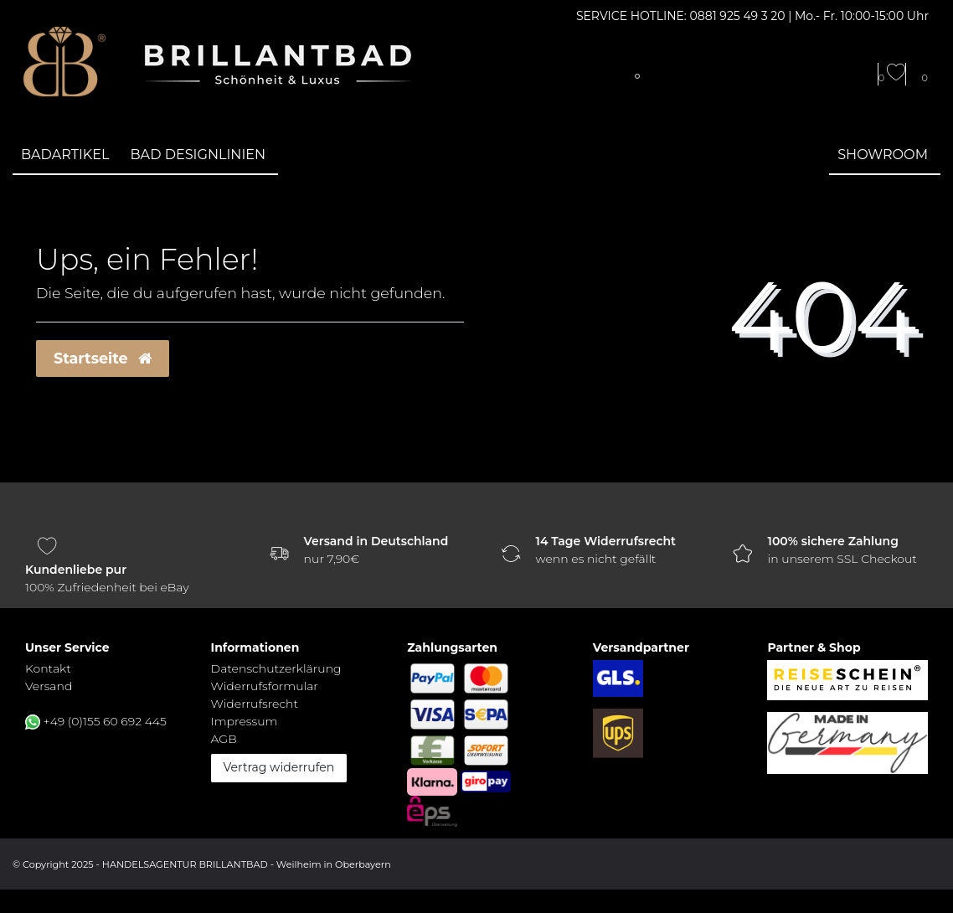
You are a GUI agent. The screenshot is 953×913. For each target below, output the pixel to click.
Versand (48, 686)
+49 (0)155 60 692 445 (105, 721)
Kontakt (48, 668)
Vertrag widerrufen (279, 767)
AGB (224, 738)
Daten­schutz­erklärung (276, 668)
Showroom (882, 154)
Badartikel (65, 154)
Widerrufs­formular (264, 686)
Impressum (244, 721)
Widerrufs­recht (254, 703)
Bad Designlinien (198, 154)
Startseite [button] (103, 358)
